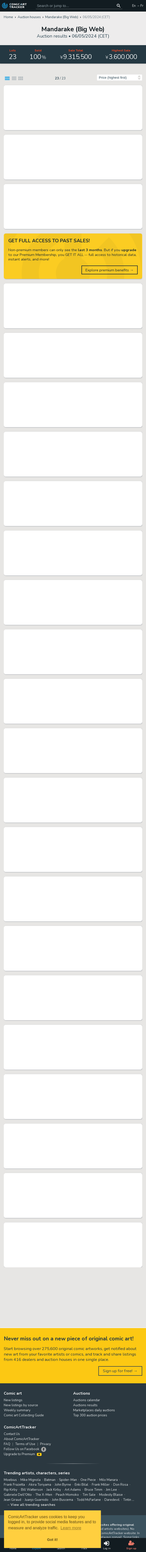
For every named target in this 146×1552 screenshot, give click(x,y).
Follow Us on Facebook (21, 1449)
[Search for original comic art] (79, 5)
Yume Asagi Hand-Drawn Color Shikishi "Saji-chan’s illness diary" (67, 1127)
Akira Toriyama (39, 1484)
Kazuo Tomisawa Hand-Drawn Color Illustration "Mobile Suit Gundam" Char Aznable (67, 979)
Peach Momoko (67, 1494)
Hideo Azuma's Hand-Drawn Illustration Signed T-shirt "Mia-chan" (67, 386)
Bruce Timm (93, 1489)
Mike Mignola (30, 1480)
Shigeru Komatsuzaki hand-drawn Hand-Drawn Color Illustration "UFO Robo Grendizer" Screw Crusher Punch (67, 337)
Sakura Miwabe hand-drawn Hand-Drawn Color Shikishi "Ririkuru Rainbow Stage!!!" (67, 683)
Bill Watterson (32, 1489)
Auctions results (85, 1405)
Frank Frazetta (14, 1484)
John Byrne (63, 1484)
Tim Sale (89, 1494)
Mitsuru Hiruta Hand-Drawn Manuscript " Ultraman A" (67, 781)
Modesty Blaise (111, 1494)
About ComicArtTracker (21, 1439)
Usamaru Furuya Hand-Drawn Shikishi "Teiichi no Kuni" (67, 930)
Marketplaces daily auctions (94, 1410)
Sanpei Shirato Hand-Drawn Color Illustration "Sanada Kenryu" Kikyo (67, 1078)
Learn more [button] (71, 1528)
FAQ (7, 1444)
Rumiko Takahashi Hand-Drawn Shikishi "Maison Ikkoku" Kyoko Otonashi (67, 188)
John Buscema (62, 1500)
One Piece (88, 1480)
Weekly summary (17, 1410)
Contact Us (12, 1434)
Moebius (10, 1480)
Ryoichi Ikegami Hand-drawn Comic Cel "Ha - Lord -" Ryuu (67, 831)
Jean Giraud (12, 1500)
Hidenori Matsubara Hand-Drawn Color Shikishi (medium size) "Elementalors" (67, 584)
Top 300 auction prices (90, 1415)
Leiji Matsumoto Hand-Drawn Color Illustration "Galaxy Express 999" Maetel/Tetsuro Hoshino (67, 89)
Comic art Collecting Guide (24, 1415)
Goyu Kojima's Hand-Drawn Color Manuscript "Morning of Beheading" (67, 732)
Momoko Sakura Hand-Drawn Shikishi (67, 287)
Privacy (45, 1444)
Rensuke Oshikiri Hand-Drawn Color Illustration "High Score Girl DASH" (67, 485)
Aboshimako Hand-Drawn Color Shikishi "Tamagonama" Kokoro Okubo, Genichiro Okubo (67, 1177)
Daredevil (112, 1500)
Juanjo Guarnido (36, 1500)
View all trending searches (33, 1505)
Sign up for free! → (120, 1371)
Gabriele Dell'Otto (18, 1494)
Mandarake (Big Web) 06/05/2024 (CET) (63, 126)
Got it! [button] (52, 1540)
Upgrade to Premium (23, 1454)
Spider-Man (68, 1480)
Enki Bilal (81, 1484)
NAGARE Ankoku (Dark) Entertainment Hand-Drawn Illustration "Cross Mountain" (67, 1029)
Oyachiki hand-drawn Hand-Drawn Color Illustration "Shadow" (67, 534)
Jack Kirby (53, 1489)
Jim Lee (111, 1489)
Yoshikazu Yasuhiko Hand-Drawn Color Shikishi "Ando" (67, 435)
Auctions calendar (86, 1400)
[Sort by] (119, 77)
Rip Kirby (10, 1489)
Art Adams (73, 1489)
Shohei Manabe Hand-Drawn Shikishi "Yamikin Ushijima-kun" (67, 880)
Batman (49, 1480)
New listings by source (21, 1405)
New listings (13, 1400)
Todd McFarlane (89, 1500)
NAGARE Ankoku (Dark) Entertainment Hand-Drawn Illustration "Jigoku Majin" (67, 1226)
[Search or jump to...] (118, 6)
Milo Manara (108, 1480)
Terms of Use (25, 1444)
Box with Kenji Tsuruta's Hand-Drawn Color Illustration (67, 633)
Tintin (127, 1500)
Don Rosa (120, 1484)
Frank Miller (101, 1484)
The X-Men (43, 1494)
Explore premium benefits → (109, 270)
